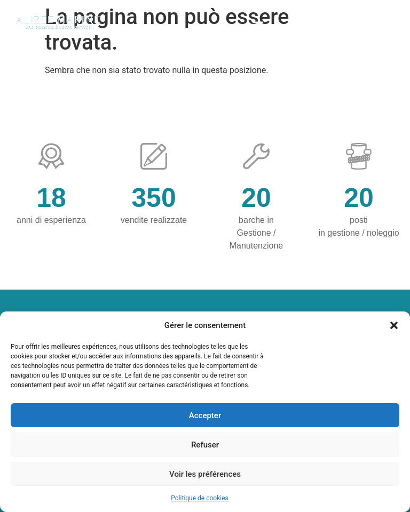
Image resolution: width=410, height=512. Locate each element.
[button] (394, 325)
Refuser (205, 445)
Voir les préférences (205, 474)
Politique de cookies (199, 498)
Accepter (205, 415)
